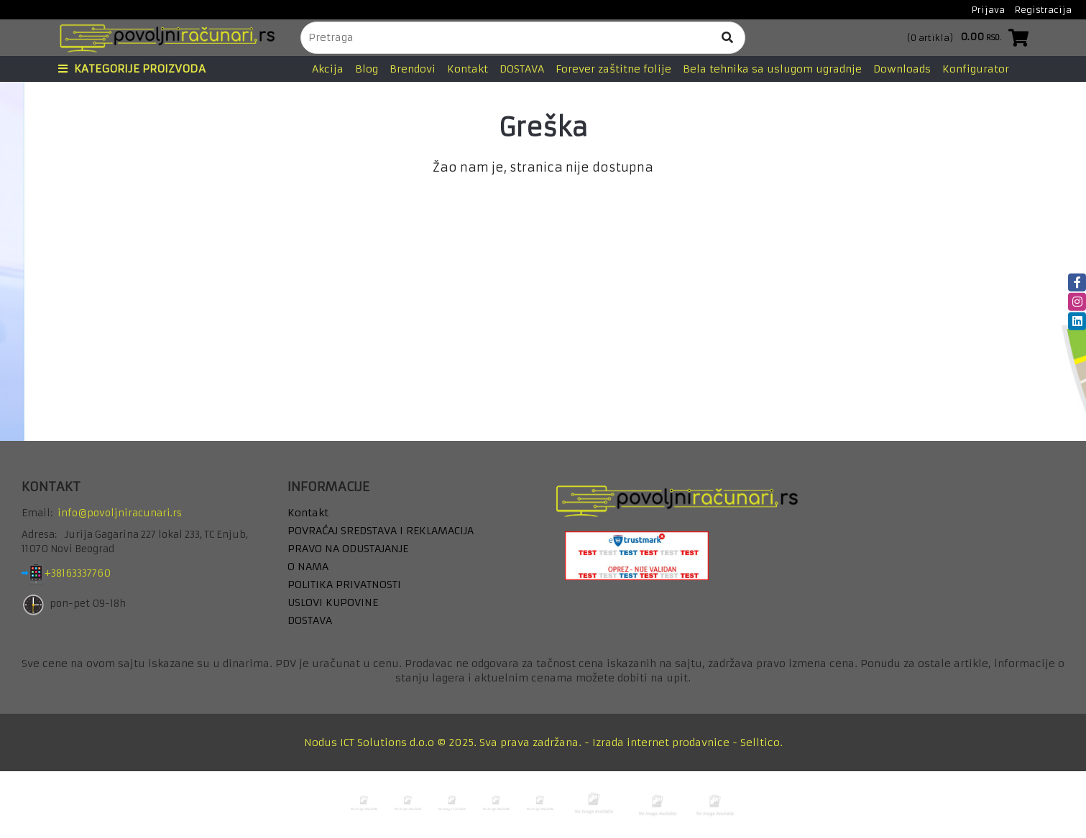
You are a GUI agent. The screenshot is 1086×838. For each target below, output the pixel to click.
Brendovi (413, 68)
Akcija (328, 68)
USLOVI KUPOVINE (332, 602)
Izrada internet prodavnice (661, 742)
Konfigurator (975, 68)
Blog (366, 68)
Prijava (988, 9)
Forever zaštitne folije (613, 68)
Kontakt (467, 68)
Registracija (1043, 9)
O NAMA (307, 566)
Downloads (902, 68)
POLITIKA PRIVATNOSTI (344, 584)
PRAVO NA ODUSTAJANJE (347, 548)
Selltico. (761, 742)
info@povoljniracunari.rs (119, 513)
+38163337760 (89, 574)
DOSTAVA (522, 68)
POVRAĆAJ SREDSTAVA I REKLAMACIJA (380, 530)
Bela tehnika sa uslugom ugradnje (772, 68)
